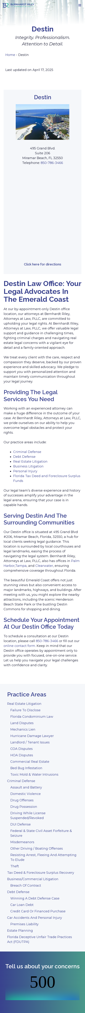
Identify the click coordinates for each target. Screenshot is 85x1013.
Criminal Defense (27, 452)
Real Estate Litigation (30, 462)
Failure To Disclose (25, 710)
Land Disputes (22, 723)
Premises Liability (24, 924)
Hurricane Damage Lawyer (32, 736)
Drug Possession (23, 807)
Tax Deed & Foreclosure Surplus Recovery (40, 873)
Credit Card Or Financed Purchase (38, 911)
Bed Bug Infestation (26, 768)
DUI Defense (20, 824)
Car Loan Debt (22, 905)
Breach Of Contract (25, 886)
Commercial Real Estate (29, 762)
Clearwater (44, 566)
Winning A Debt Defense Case (34, 898)
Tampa (21, 566)
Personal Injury (25, 471)
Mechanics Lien (22, 729)
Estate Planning (20, 931)
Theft (14, 866)
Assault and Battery (26, 787)
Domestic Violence (25, 794)
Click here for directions (42, 264)
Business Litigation (28, 466)
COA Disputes (21, 749)
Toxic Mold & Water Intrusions (34, 775)
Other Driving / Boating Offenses (36, 849)
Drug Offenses (22, 800)
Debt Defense (24, 457)
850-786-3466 (52, 163)
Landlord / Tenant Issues (30, 742)
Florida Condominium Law (31, 717)
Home (10, 55)
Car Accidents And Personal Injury (34, 918)
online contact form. (20, 646)
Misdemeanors (22, 842)
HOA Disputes (21, 755)
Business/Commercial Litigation (32, 879)
